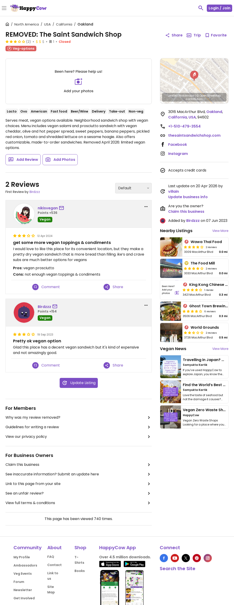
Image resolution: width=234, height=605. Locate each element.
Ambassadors (25, 565)
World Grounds (205, 327)
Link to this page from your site (78, 484)
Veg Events (22, 573)
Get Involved (24, 598)
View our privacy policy (78, 436)
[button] (194, 76)
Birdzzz (34, 192)
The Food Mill (203, 263)
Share (113, 287)
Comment (46, 287)
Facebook (177, 144)
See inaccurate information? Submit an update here (78, 474)
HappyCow (191, 415)
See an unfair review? (78, 493)
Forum (18, 581)
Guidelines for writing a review (78, 427)
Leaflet (172, 95)
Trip (193, 35)
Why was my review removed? (78, 417)
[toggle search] (201, 8)
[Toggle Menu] (4, 8)
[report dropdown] (146, 206)
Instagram (178, 153)
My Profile (21, 557)
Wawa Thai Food (206, 241)
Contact (54, 565)
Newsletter (22, 590)
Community (27, 547)
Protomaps (186, 95)
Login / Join (219, 8)
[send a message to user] (62, 208)
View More (220, 230)
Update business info (188, 197)
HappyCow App (117, 547)
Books (79, 571)
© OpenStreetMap (208, 95)
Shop (80, 547)
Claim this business (78, 464)
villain (173, 191)
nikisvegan (48, 208)
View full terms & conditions (78, 503)
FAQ (50, 556)
